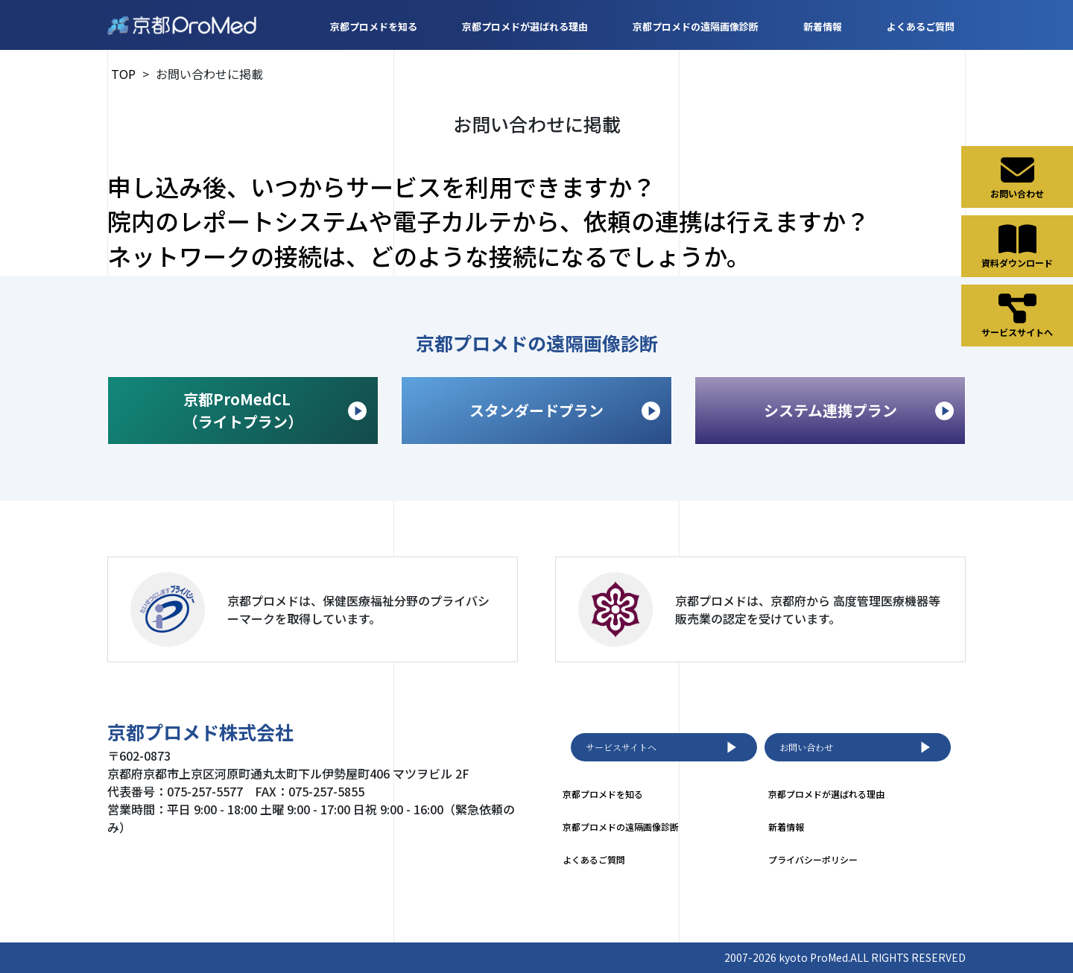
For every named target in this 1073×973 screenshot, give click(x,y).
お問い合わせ (857, 747)
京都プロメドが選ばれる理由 (525, 26)
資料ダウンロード (1017, 246)
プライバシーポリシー (813, 859)
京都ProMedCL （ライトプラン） (275, 410)
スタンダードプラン (564, 410)
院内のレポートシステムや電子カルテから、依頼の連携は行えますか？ (488, 220)
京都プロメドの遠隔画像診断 (696, 26)
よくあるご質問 (921, 26)
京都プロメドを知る (373, 26)
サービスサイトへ (664, 747)
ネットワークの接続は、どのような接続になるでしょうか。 (428, 255)
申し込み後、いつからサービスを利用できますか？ (381, 186)
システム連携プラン (859, 410)
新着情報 (822, 26)
